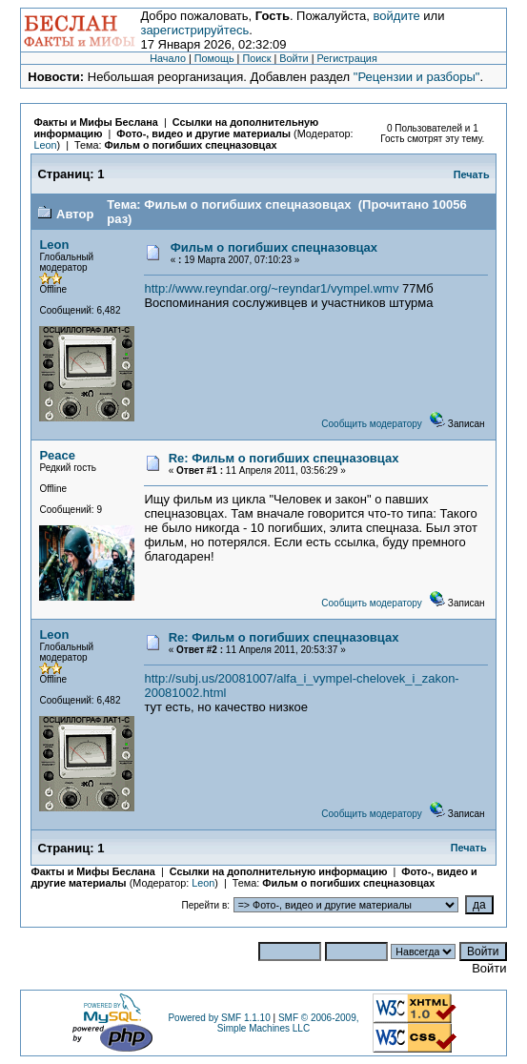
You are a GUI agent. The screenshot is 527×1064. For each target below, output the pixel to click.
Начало (168, 58)
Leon (44, 145)
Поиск (256, 58)
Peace (57, 455)
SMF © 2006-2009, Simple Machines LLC (288, 1023)
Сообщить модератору (371, 424)
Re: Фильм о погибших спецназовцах (284, 458)
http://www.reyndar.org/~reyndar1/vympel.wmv (271, 288)
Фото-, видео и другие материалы (205, 133)
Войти (293, 58)
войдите (397, 16)
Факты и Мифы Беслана (95, 122)
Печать (472, 174)
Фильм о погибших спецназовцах (190, 145)
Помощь (214, 58)
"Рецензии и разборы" (417, 77)
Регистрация (346, 58)
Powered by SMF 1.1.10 (219, 1018)
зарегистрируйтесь (194, 30)
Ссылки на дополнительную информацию (279, 871)
